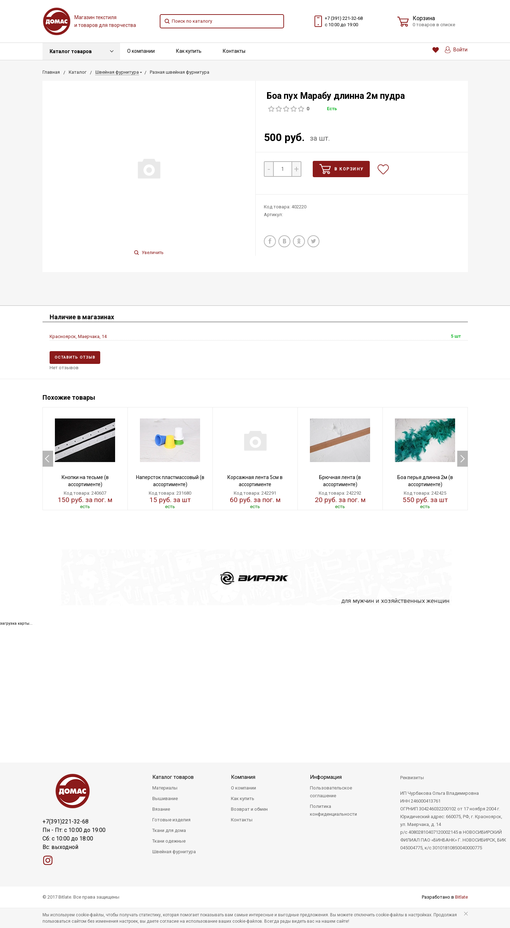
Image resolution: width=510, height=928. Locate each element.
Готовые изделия (171, 819)
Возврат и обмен (249, 809)
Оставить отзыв (75, 357)
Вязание (161, 809)
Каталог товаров (71, 51)
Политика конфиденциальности (333, 810)
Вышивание (165, 798)
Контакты (234, 51)
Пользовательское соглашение (331, 791)
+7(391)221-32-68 (65, 821)
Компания (243, 777)
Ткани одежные (169, 841)
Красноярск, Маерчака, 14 (78, 336)
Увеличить (148, 252)
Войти (456, 49)
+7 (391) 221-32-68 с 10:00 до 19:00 (344, 21)
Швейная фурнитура (174, 851)
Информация (326, 777)
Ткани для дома (169, 830)
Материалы (164, 788)
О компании (141, 51)
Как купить (189, 51)
